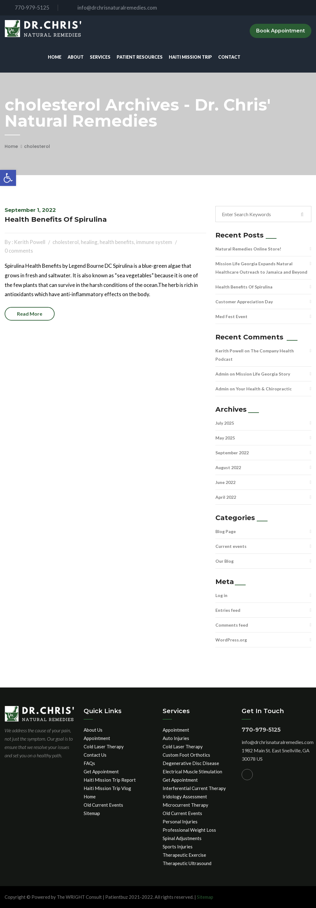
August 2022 (228, 467)
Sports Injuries (178, 846)
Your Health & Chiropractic (264, 388)
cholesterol (37, 146)
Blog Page (225, 531)
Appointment (97, 738)
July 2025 (224, 423)
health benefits (117, 242)
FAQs (89, 763)
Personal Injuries (180, 821)
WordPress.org (231, 639)
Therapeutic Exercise (184, 855)
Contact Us (95, 755)
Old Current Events (103, 805)
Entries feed (227, 610)
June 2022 (225, 482)
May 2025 (225, 437)
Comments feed (231, 625)
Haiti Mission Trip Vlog (107, 788)
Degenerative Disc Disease (191, 763)
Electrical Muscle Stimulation (192, 771)
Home (54, 57)
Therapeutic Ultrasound (187, 863)
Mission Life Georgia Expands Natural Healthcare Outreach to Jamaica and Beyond (261, 268)
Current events (231, 546)
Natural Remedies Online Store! (248, 248)
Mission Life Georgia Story (263, 373)
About (76, 57)
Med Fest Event (231, 316)
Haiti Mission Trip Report (110, 780)
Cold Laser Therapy (104, 746)
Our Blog (224, 561)
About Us (93, 730)
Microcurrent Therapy (185, 805)
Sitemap (92, 813)
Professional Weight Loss (189, 830)
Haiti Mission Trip (190, 57)
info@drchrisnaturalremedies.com (112, 7)
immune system (154, 242)
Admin (222, 373)
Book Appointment (280, 31)
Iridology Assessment (185, 796)
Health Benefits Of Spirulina (56, 219)
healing (89, 242)
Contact (229, 57)
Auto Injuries (176, 738)
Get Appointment (101, 771)
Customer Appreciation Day (244, 301)
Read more (29, 314)
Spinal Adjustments (182, 838)
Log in (221, 595)
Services (100, 57)
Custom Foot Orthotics (186, 755)
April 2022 (225, 497)
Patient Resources (140, 57)
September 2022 (232, 452)
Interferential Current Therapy (194, 788)
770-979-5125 (27, 7)
